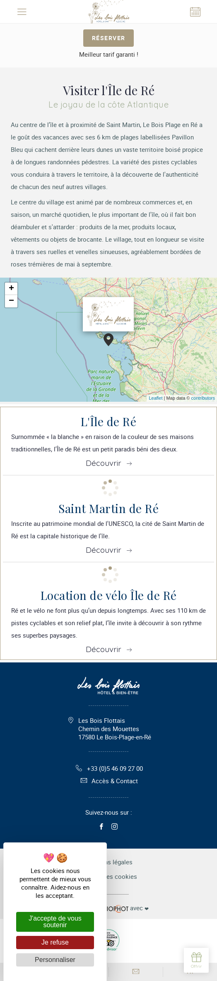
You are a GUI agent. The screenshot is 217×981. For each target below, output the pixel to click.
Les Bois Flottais (114, 728)
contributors (203, 398)
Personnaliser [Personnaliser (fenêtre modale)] (55, 959)
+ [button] (11, 289)
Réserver (108, 38)
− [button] (11, 301)
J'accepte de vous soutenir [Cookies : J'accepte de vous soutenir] (55, 921)
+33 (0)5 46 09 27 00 (109, 768)
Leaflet (155, 398)
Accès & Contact (108, 781)
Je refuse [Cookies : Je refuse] (55, 942)
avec (108, 908)
